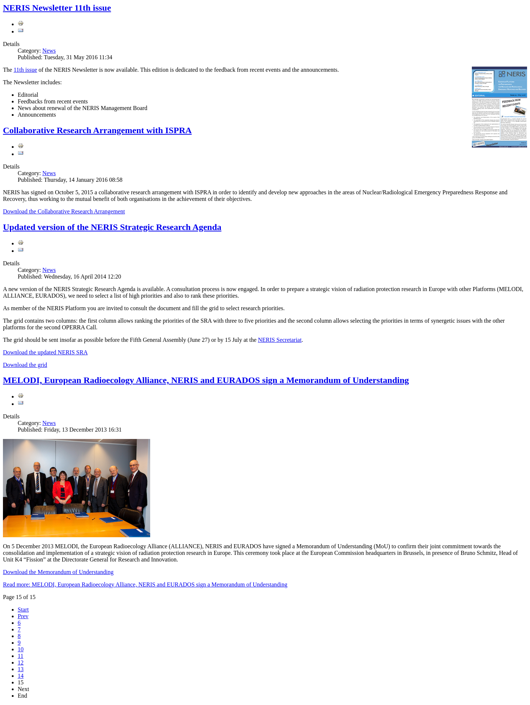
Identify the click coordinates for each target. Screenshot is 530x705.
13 (21, 669)
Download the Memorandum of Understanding (58, 572)
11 (20, 656)
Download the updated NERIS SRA (45, 352)
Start (23, 609)
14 (21, 676)
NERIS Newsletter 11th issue (57, 8)
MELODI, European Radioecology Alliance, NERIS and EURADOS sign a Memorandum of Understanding (206, 380)
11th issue (25, 70)
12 (21, 662)
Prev (23, 616)
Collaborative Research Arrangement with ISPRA (97, 130)
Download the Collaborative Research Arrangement (64, 211)
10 (21, 649)
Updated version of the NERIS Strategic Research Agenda (112, 227)
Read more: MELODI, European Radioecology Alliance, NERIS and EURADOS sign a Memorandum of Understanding (145, 584)
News (49, 50)
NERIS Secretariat (280, 340)
